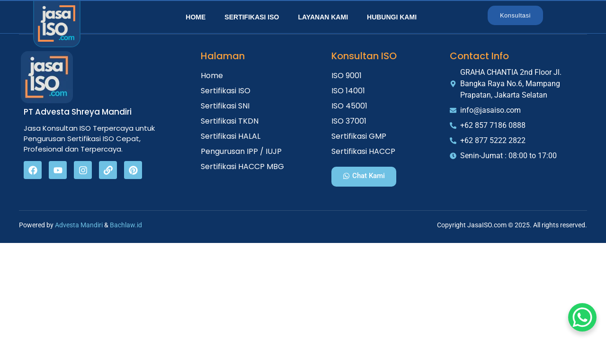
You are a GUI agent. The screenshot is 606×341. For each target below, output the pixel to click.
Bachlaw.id (126, 225)
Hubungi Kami (392, 17)
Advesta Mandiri (79, 225)
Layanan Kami (323, 17)
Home (195, 17)
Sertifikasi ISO (251, 17)
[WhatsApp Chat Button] (582, 317)
